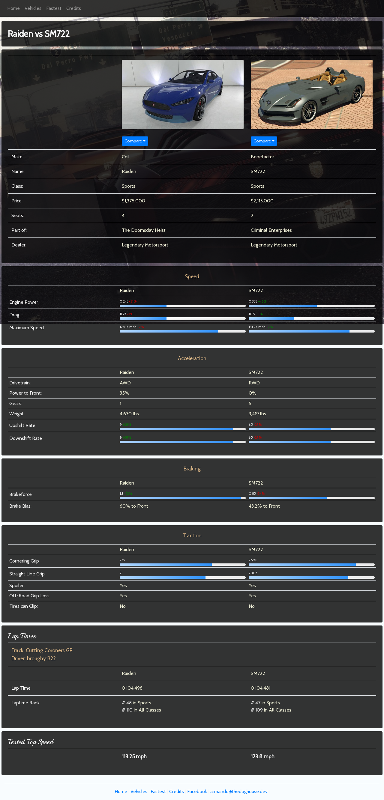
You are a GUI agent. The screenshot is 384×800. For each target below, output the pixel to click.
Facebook (197, 791)
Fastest (54, 8)
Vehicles (33, 8)
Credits (73, 8)
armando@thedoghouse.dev (239, 791)
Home (13, 8)
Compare (133, 141)
